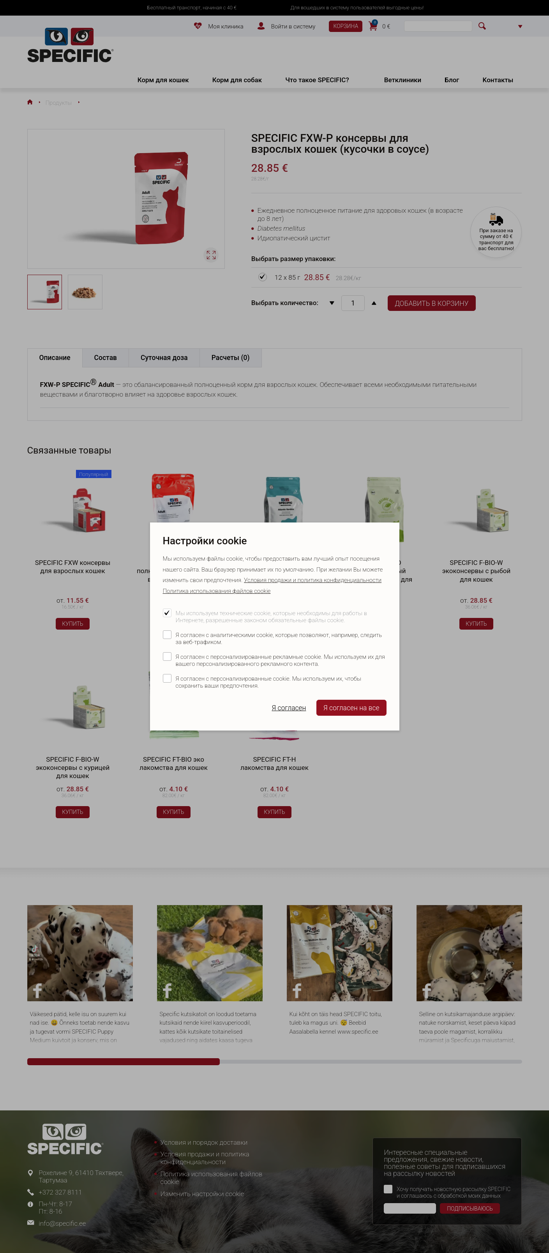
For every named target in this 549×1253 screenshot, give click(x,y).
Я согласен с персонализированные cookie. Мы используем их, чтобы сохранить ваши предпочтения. (268, 682)
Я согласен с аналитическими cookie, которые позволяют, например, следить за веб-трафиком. (279, 639)
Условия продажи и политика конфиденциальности (312, 580)
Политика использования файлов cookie (217, 591)
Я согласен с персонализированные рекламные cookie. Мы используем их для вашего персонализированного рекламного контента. (280, 660)
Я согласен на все (351, 708)
